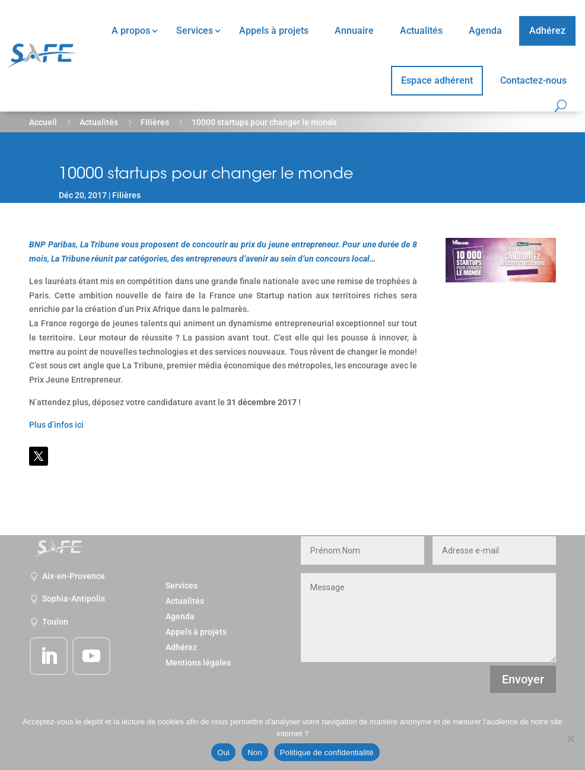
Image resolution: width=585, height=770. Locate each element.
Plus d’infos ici (56, 424)
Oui (223, 752)
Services (194, 30)
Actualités (421, 30)
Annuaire (354, 30)
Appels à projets (274, 30)
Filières (155, 122)
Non (254, 752)
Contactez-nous (533, 80)
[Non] (570, 738)
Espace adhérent (437, 80)
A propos (131, 30)
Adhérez (547, 30)
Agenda (485, 30)
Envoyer (523, 679)
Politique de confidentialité (327, 752)
